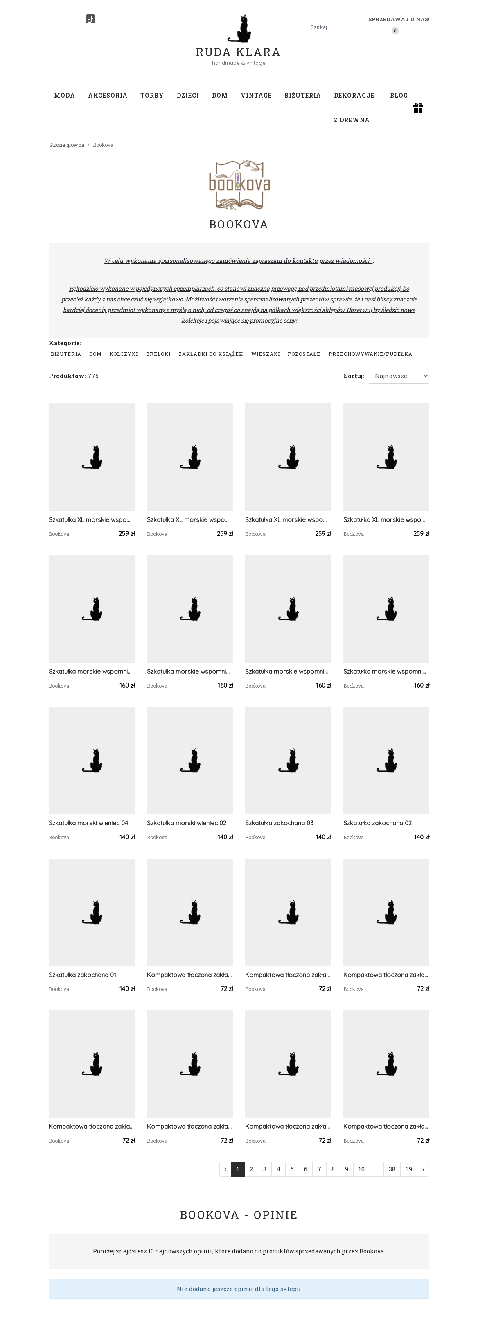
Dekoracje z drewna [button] (354, 107)
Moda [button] (64, 95)
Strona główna (66, 144)
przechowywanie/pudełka (371, 354)
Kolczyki (124, 354)
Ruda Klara (239, 45)
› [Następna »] (423, 1169)
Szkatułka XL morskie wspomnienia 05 (386, 520)
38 (392, 1169)
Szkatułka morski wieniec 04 (88, 823)
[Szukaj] (368, 27)
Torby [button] (152, 95)
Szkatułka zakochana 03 (279, 823)
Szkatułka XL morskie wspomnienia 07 (190, 520)
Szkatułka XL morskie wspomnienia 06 (288, 520)
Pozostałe (304, 354)
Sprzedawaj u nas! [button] (398, 19)
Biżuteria (66, 354)
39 (409, 1169)
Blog (399, 95)
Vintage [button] (256, 95)
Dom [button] (220, 95)
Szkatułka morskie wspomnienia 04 (92, 671)
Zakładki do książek (210, 354)
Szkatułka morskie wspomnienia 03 (190, 671)
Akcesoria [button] (108, 95)
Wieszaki (265, 354)
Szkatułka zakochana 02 (377, 823)
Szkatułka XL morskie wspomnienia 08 (92, 520)
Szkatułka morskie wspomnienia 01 (386, 671)
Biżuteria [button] (302, 95)
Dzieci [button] (188, 95)
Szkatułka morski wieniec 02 (186, 823)
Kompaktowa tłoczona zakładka (190, 975)
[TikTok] (90, 18)
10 (361, 1169)
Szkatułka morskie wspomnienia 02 (288, 671)
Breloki (158, 354)
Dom (95, 354)
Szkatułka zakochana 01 (82, 975)
